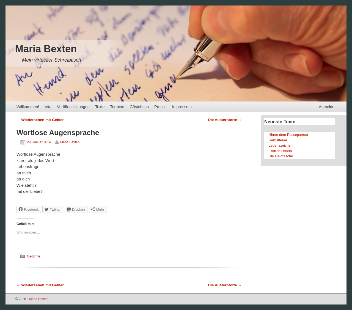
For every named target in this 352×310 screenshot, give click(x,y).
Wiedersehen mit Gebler (40, 120)
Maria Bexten (46, 48)
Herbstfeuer (278, 140)
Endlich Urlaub (280, 151)
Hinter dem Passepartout (288, 135)
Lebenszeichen (281, 145)
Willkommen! (27, 107)
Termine (117, 107)
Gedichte (33, 256)
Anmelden (328, 107)
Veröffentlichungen (73, 107)
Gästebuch (139, 107)
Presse (160, 107)
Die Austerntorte (225, 120)
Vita (48, 107)
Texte (100, 107)
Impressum (182, 107)
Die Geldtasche (281, 156)
